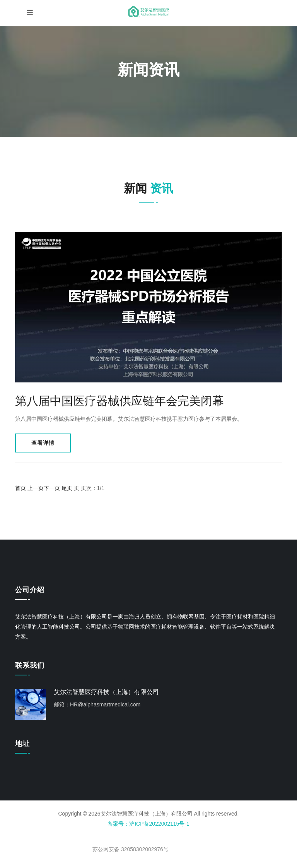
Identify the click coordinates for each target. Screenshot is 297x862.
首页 (20, 488)
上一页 (35, 488)
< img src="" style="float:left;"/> (139, 841)
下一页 (52, 488)
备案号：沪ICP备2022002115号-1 (148, 824)
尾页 (66, 488)
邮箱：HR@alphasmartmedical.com (97, 704)
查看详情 (43, 443)
